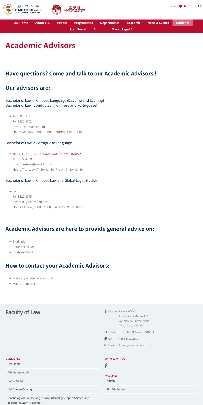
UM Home (14, 364)
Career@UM (15, 381)
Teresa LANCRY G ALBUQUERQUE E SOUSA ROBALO (47, 154)
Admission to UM (18, 372)
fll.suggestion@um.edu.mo (135, 345)
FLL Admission (116, 389)
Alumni (111, 381)
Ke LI (16, 191)
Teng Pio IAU (21, 116)
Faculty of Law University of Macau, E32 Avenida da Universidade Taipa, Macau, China (134, 318)
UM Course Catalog (20, 389)
